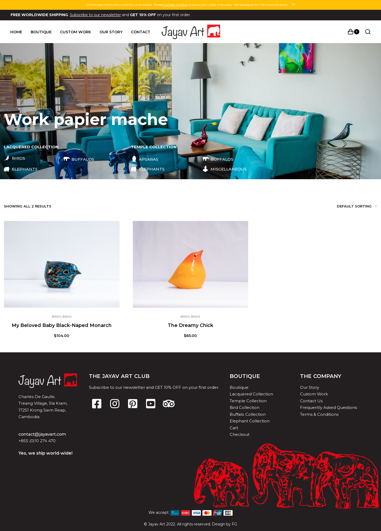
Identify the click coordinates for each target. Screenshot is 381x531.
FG (234, 524)
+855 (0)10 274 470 (37, 440)
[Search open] (367, 32)
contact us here (175, 5)
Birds (56, 316)
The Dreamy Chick (190, 325)
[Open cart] (353, 32)
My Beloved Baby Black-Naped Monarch (62, 325)
